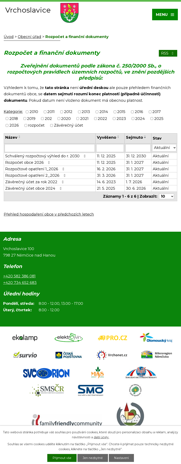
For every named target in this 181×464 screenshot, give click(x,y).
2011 (51, 112)
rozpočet (36, 125)
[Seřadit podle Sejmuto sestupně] (145, 138)
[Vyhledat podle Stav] (164, 147)
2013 (86, 112)
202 (48, 118)
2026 (14, 125)
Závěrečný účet (68, 125)
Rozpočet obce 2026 (28, 162)
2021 (84, 118)
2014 (103, 112)
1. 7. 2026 (134, 182)
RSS (168, 53)
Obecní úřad (29, 36)
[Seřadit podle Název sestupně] (19, 138)
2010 (34, 112)
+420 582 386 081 (19, 276)
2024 (140, 118)
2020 (66, 118)
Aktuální (161, 156)
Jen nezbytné (93, 458)
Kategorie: (13, 111)
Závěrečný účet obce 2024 (34, 188)
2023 (121, 118)
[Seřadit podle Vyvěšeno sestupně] (118, 138)
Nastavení (121, 458)
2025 (158, 118)
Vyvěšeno (106, 137)
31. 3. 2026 (106, 175)
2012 (68, 112)
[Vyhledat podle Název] (50, 148)
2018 (13, 118)
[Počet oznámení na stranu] (166, 196)
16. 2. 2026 (106, 169)
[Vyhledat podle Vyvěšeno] (110, 148)
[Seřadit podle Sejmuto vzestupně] (145, 136)
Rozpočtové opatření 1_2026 (35, 169)
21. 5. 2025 (106, 188)
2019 (31, 118)
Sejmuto (134, 137)
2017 (156, 112)
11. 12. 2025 (106, 156)
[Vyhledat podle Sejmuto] (138, 148)
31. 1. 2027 (135, 162)
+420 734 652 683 (20, 282)
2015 (121, 112)
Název (11, 137)
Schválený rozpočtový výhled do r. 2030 (46, 156)
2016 (139, 112)
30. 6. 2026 (136, 188)
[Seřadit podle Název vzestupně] (19, 136)
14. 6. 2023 (106, 182)
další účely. (101, 437)
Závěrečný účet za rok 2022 (35, 182)
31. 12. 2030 (136, 156)
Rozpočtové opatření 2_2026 (36, 175)
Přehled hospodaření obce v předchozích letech (49, 214)
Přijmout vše (62, 458)
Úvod (9, 36)
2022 (102, 118)
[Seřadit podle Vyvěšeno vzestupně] (118, 136)
